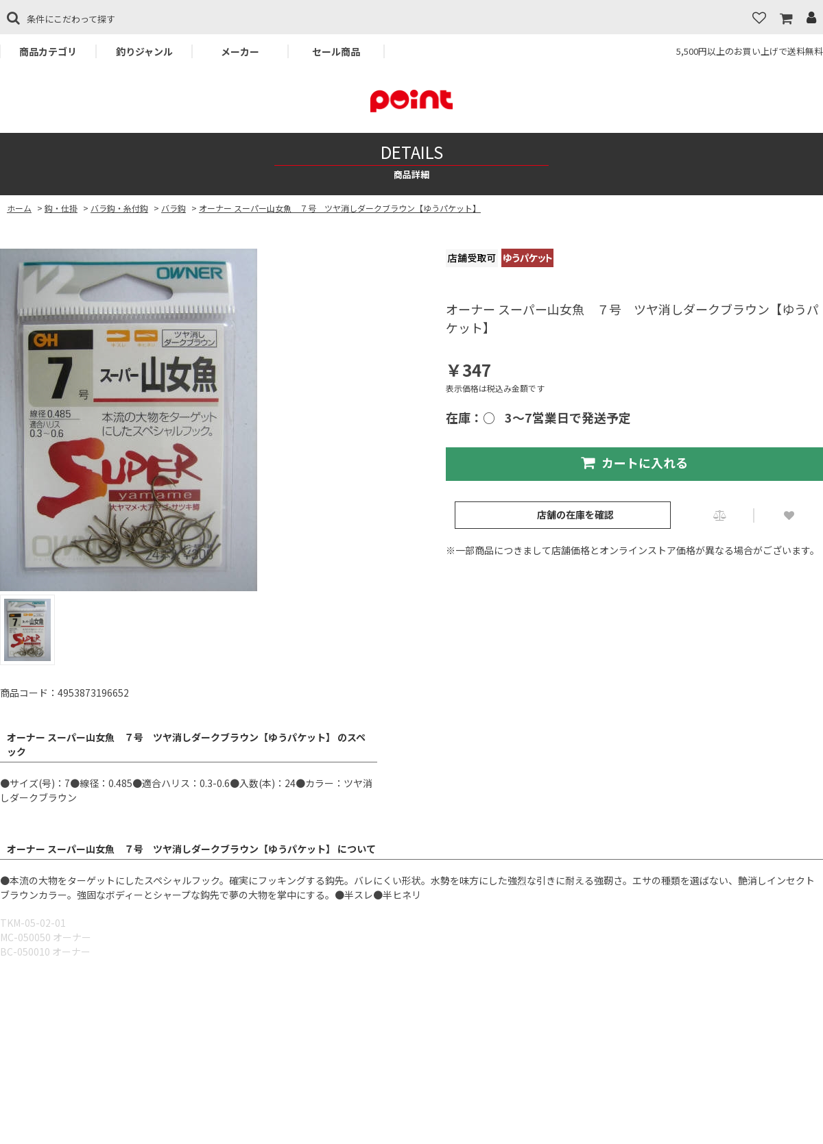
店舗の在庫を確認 (575, 514)
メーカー (240, 51)
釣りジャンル (144, 51)
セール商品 (336, 51)
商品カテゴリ (48, 51)
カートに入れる (634, 462)
